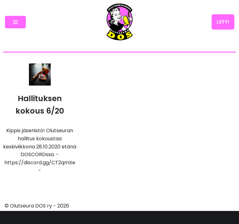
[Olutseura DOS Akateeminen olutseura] (119, 21)
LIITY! (223, 22)
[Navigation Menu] (15, 22)
